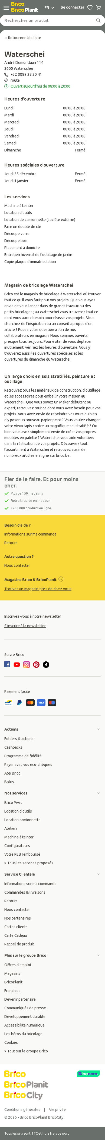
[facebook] (8, 665)
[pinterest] (36, 664)
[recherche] (98, 20)
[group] (52, 534)
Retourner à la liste (22, 38)
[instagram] (26, 664)
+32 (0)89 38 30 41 (26, 74)
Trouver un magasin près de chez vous (37, 589)
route (15, 80)
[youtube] (16, 664)
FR (49, 7)
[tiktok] (46, 664)
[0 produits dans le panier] (98, 7)
